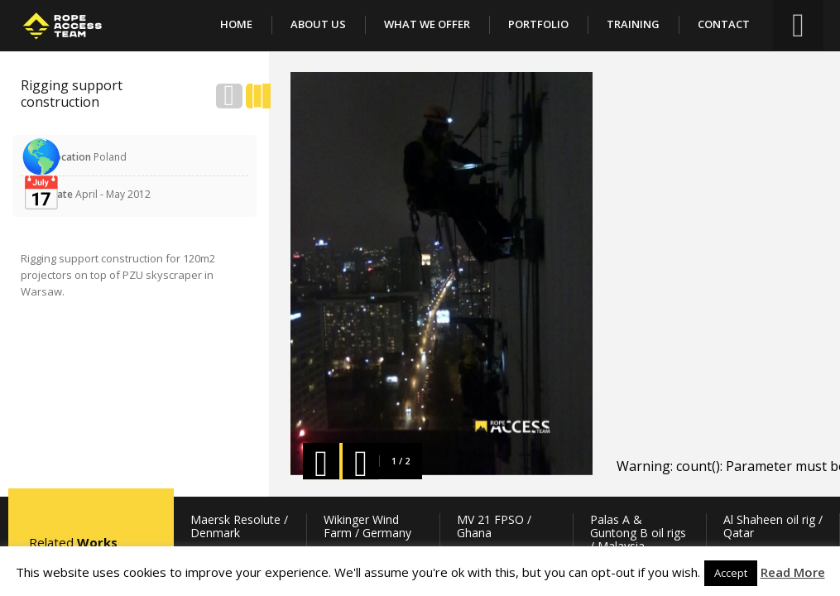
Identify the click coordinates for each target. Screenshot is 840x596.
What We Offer (427, 24)
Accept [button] (730, 572)
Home (236, 24)
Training (633, 24)
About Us (318, 24)
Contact (724, 24)
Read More (793, 572)
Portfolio (538, 24)
